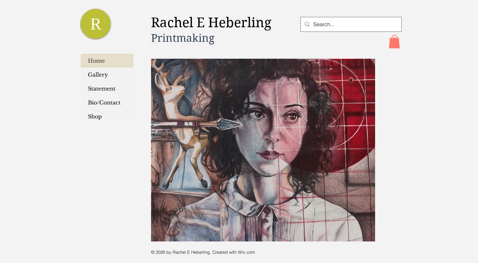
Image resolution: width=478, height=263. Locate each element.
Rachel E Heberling (213, 23)
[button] (394, 41)
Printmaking (182, 38)
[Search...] (350, 24)
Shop (95, 116)
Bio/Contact (104, 102)
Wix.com (246, 252)
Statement (102, 88)
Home (96, 60)
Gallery (98, 74)
